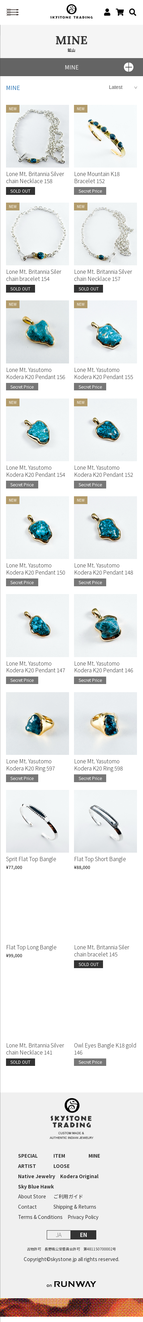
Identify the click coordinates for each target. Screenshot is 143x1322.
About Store (32, 1202)
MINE (13, 93)
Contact (27, 1212)
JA (59, 1240)
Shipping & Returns (74, 1212)
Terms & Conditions (40, 1222)
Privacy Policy (83, 1222)
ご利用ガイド (68, 1202)
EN (83, 1240)
